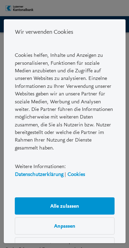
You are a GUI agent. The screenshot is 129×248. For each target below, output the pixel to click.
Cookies (76, 174)
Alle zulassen (64, 206)
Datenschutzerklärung (39, 174)
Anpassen (64, 226)
